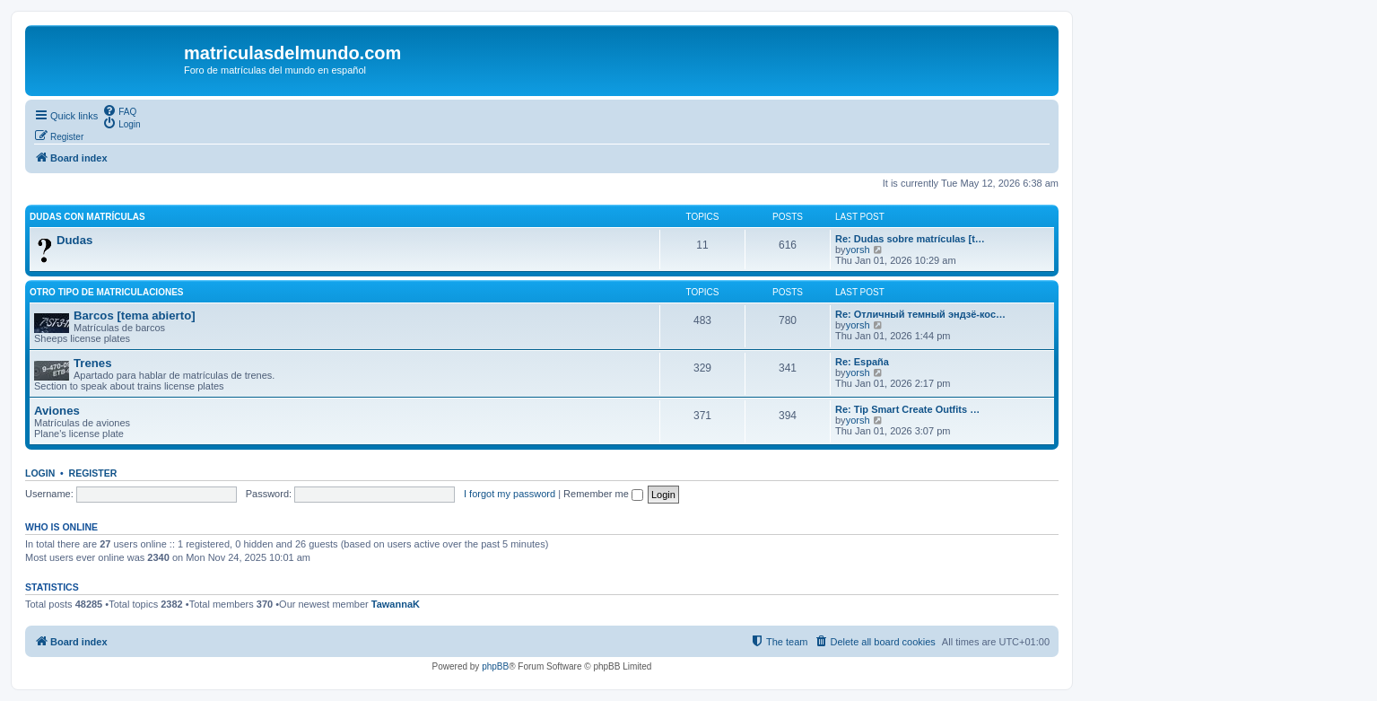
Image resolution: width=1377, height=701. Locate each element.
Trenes (93, 363)
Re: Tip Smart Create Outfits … (907, 409)
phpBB (495, 666)
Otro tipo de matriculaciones (106, 292)
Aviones (57, 410)
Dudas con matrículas (87, 217)
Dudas (74, 240)
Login (40, 473)
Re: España (862, 361)
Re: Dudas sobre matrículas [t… (910, 238)
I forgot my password (509, 493)
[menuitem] (119, 110)
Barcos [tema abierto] (135, 315)
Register (93, 473)
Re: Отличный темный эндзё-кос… (920, 314)
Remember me (603, 493)
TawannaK (395, 604)
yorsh (858, 249)
